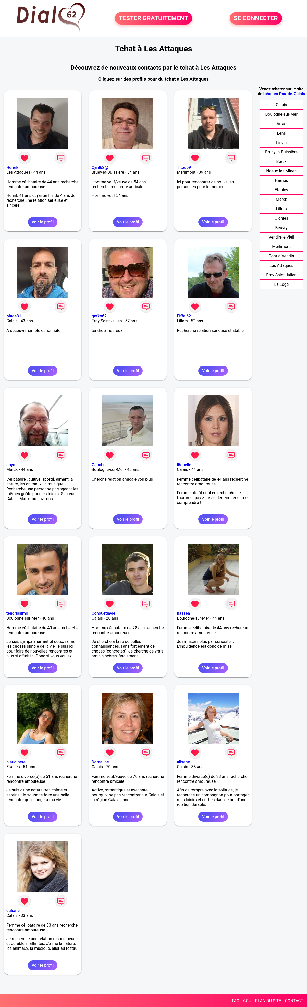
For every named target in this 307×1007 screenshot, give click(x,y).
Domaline (100, 762)
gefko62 (99, 316)
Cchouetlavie (103, 613)
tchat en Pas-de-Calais (284, 93)
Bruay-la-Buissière (281, 152)
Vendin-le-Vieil (281, 237)
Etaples (281, 189)
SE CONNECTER (256, 18)
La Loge (281, 284)
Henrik (12, 167)
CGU (247, 1000)
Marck (281, 199)
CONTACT (294, 1000)
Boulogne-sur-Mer (281, 114)
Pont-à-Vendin (281, 256)
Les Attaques (281, 265)
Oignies (281, 218)
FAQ (235, 1000)
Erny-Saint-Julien (281, 275)
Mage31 (13, 316)
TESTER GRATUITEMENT (153, 18)
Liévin (281, 142)
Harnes (281, 180)
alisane (183, 762)
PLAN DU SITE (268, 1000)
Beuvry (281, 227)
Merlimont (281, 246)
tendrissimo (17, 613)
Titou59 (184, 167)
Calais (281, 104)
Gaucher (99, 464)
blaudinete (16, 762)
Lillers (281, 208)
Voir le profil (43, 222)
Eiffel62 (184, 316)
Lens (281, 133)
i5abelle (184, 464)
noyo (10, 464)
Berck (281, 161)
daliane (13, 910)
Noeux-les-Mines (281, 171)
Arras (281, 123)
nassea (183, 613)
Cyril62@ (100, 167)
